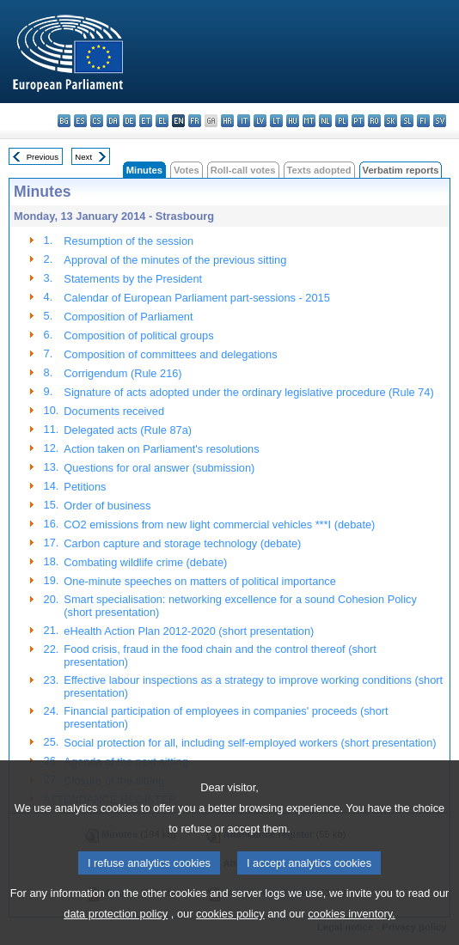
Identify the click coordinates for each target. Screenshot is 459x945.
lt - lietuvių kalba (276, 120)
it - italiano (243, 120)
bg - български (64, 120)
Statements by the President (133, 278)
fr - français (194, 120)
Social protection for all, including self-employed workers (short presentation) (250, 742)
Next (83, 157)
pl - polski (341, 120)
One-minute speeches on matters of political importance (200, 581)
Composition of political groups (138, 335)
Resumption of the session (128, 241)
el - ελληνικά (162, 120)
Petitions (85, 486)
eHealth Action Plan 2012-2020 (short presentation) (189, 631)
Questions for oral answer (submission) (159, 467)
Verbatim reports (401, 170)
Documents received (114, 411)
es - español (80, 120)
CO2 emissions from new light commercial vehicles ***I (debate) (219, 524)
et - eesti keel (145, 120)
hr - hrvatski (227, 120)
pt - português (358, 120)
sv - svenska (439, 120)
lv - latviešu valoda (260, 120)
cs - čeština (96, 120)
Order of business (107, 505)
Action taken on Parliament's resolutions (161, 448)
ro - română (374, 120)
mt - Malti (309, 120)
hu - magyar (292, 120)
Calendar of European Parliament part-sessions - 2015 (196, 297)
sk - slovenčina (390, 120)
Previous (42, 157)
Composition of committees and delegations (170, 354)
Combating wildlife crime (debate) (145, 562)
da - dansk (113, 120)
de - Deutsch (129, 120)
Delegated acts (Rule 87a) (128, 430)
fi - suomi (423, 120)
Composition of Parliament (128, 316)
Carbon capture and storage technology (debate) (182, 543)
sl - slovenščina (407, 120)
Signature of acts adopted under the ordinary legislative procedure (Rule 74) (248, 392)
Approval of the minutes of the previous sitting (175, 259)
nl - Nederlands (325, 120)
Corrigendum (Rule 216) (122, 373)
